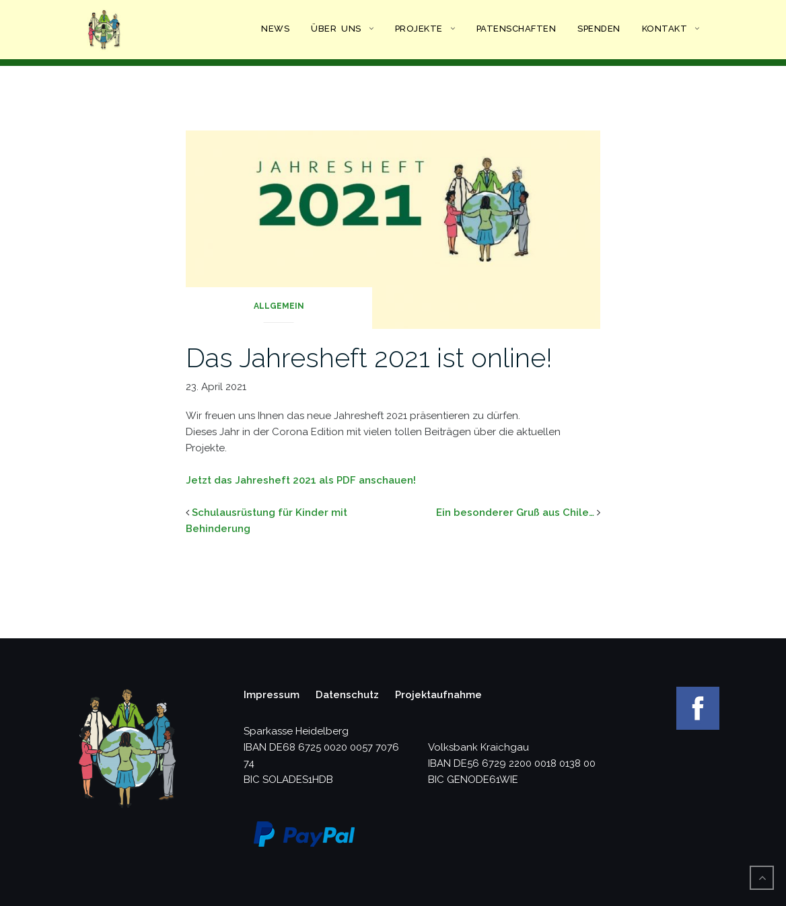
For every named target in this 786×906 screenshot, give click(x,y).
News (275, 29)
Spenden (598, 29)
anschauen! (386, 480)
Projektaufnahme (438, 695)
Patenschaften (516, 29)
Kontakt (665, 29)
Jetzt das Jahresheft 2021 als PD (268, 480)
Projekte (419, 29)
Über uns (336, 29)
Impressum (271, 695)
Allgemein (279, 306)
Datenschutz (347, 695)
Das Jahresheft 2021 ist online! (369, 357)
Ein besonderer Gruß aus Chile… (515, 512)
